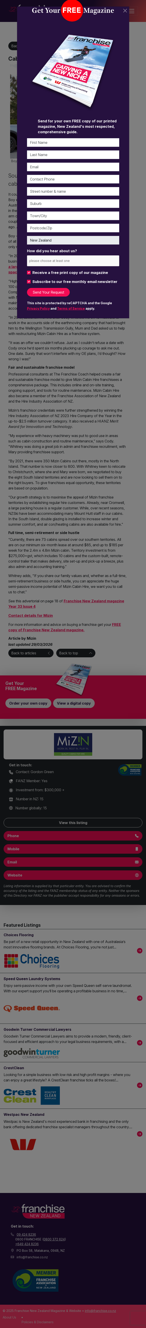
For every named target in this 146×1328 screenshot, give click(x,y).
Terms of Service (71, 308)
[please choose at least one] (56, 260)
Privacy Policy (38, 308)
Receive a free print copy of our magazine (70, 272)
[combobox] (73, 260)
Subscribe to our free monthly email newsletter (74, 281)
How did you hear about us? (52, 251)
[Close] (125, 10)
